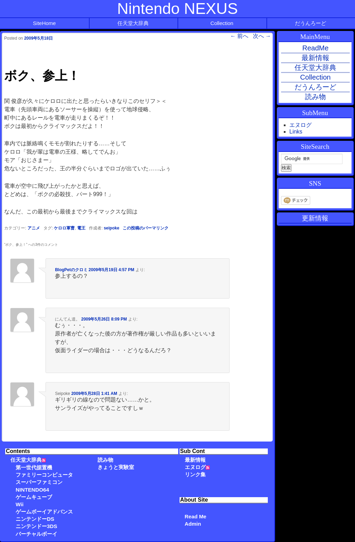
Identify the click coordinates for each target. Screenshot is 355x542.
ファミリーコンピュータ (44, 475)
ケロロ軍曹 (64, 228)
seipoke (111, 228)
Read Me (195, 516)
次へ (262, 36)
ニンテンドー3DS (36, 526)
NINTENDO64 (32, 490)
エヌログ (195, 467)
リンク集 (195, 474)
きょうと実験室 (116, 467)
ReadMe (315, 48)
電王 (81, 228)
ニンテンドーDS (35, 519)
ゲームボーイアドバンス (44, 512)
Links (295, 132)
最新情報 (195, 460)
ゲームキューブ (34, 497)
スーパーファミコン (39, 482)
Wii (20, 504)
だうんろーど (310, 23)
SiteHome (44, 23)
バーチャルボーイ (36, 534)
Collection (221, 23)
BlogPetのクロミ (71, 269)
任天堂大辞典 (133, 23)
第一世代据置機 (34, 467)
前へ (239, 36)
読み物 (105, 460)
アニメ (33, 228)
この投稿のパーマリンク (145, 228)
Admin (193, 524)
